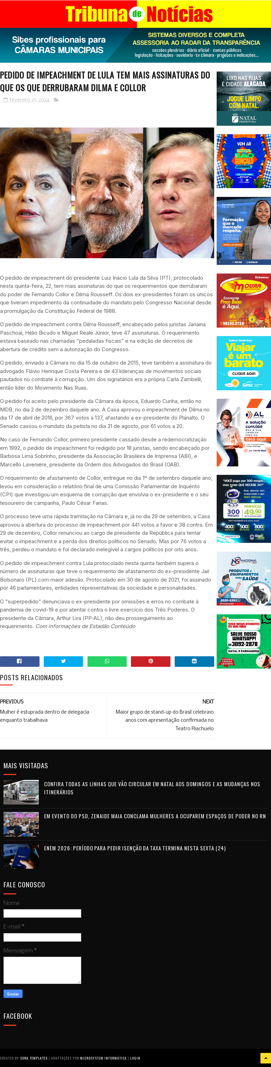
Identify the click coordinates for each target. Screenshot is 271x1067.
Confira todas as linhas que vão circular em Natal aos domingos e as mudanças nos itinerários (152, 788)
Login (135, 1058)
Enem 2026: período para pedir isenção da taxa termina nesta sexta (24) (135, 848)
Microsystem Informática (103, 1058)
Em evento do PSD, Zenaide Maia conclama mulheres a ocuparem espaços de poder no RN (155, 816)
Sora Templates (34, 1058)
